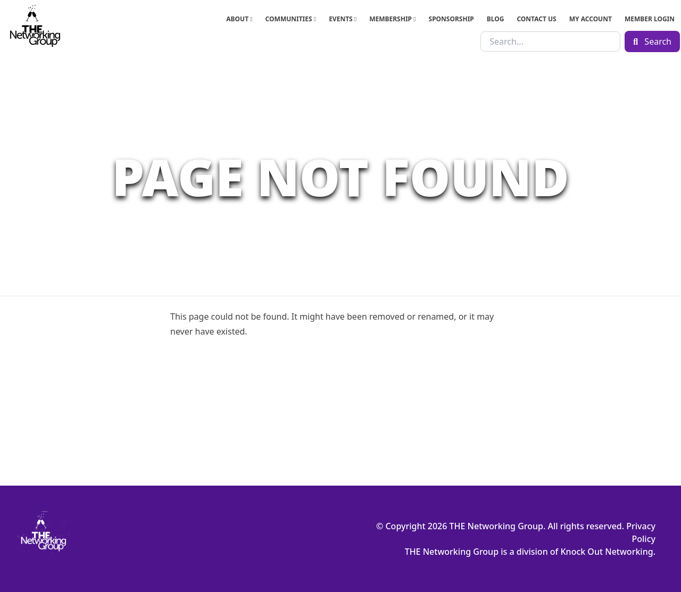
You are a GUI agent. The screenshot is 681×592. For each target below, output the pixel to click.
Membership (392, 18)
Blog (495, 18)
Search (652, 41)
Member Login (650, 18)
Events (342, 18)
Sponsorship (451, 18)
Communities (291, 18)
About (239, 18)
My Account (590, 18)
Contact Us (536, 18)
